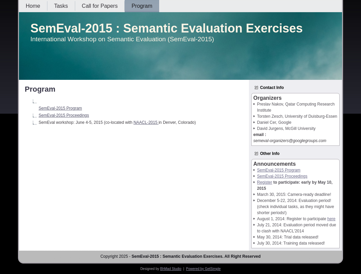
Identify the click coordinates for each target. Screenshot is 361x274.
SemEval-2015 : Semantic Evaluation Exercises (166, 28)
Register (264, 182)
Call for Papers (100, 6)
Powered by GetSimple (203, 269)
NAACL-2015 (145, 122)
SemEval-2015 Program (60, 108)
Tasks (61, 6)
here (331, 218)
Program (141, 6)
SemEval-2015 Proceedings (64, 115)
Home (33, 6)
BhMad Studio (171, 269)
